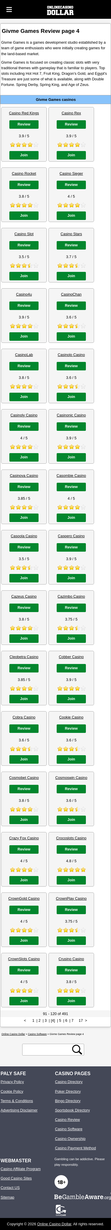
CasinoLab (24, 355)
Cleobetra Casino (24, 657)
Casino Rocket (24, 173)
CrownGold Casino (23, 898)
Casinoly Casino (24, 415)
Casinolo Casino (71, 355)
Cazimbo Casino (71, 596)
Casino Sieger (71, 173)
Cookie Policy (12, 1091)
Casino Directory (69, 1082)
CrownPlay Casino (71, 898)
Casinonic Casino (71, 415)
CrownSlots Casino (24, 959)
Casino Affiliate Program (21, 1169)
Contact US (10, 1187)
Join (24, 155)
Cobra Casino (24, 717)
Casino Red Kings (24, 113)
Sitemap (7, 1197)
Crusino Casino (71, 959)
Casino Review (67, 1119)
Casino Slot (23, 234)
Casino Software (68, 1129)
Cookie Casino (71, 717)
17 (81, 1020)
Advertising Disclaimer (19, 1110)
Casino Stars (71, 234)
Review (24, 124)
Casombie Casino (71, 475)
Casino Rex (71, 113)
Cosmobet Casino (24, 777)
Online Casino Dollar (54, 1224)
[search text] (48, 1050)
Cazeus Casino (24, 596)
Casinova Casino (24, 475)
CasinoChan (71, 294)
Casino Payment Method (75, 1148)
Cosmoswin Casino (71, 777)
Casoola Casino (24, 536)
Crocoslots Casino (71, 838)
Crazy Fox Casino (24, 838)
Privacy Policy (12, 1082)
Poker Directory (68, 1091)
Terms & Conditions (17, 1101)
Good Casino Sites (16, 1178)
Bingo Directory (67, 1101)
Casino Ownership (70, 1138)
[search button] (77, 1050)
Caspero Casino (71, 536)
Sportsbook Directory (72, 1110)
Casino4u (24, 294)
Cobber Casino (71, 657)
